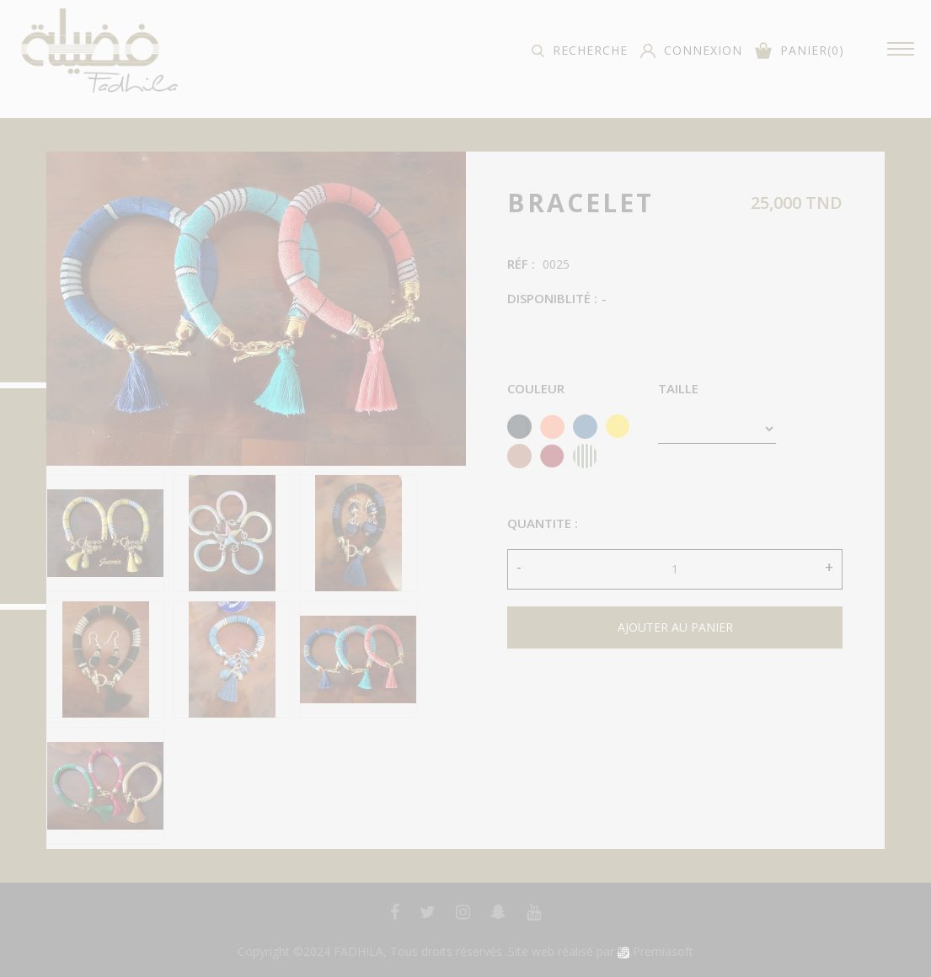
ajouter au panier (675, 627)
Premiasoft (663, 951)
